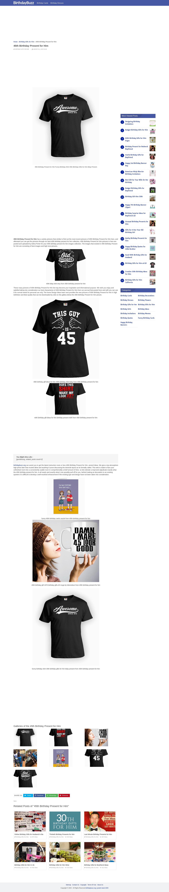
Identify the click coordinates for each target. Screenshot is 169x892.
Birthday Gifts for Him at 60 (136, 263)
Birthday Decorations (146, 296)
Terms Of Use (92, 885)
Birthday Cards (44, 3)
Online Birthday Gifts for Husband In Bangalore (31, 834)
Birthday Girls (126, 309)
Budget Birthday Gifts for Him (136, 130)
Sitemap (68, 885)
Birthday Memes (144, 313)
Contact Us (75, 885)
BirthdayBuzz (25, 3)
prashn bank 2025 (102, 888)
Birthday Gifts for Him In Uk (24, 865)
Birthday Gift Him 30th (134, 196)
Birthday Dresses (58, 3)
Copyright (83, 885)
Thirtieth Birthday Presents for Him (62, 834)
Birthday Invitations (128, 313)
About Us (100, 885)
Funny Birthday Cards (146, 318)
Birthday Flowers (144, 300)
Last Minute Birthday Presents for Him (98, 834)
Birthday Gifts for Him (22, 49)
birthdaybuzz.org (19, 465)
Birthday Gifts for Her (129, 305)
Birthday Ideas (143, 309)
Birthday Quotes (127, 318)
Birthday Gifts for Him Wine (59, 865)
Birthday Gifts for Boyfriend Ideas (96, 865)
